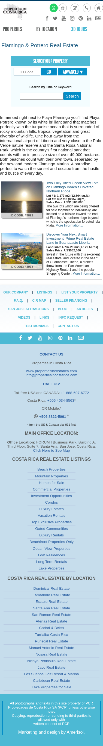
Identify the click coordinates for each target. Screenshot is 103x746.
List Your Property (79, 292)
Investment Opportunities (51, 496)
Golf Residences (51, 555)
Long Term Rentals (51, 562)
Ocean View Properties (51, 549)
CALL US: (51, 384)
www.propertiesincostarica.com (51, 371)
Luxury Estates (51, 509)
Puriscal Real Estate (51, 641)
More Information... (69, 225)
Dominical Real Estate (52, 588)
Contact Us (68, 326)
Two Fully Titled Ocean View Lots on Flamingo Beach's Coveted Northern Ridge (72, 187)
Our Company (15, 292)
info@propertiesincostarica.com (51, 375)
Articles (85, 309)
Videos (24, 317)
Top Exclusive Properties (51, 522)
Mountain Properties (51, 476)
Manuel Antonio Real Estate (51, 648)
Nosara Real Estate (51, 654)
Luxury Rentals (51, 535)
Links (44, 317)
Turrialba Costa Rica (51, 635)
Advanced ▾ (73, 71)
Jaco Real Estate (51, 667)
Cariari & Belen (51, 628)
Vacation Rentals (51, 515)
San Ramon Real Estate (51, 615)
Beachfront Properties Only (51, 542)
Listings (44, 292)
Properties (12, 29)
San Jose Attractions (28, 309)
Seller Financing (71, 300)
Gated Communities (51, 529)
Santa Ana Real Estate (51, 608)
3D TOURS (79, 29)
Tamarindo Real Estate (51, 595)
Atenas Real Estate (51, 621)
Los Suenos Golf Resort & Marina (51, 674)
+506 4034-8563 (60, 400)
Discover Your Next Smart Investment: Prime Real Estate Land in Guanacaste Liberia (70, 238)
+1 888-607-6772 (75, 393)
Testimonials (36, 326)
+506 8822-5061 (53, 417)
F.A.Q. (18, 300)
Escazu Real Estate (51, 602)
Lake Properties (52, 568)
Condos (51, 502)
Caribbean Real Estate (51, 681)
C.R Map (39, 300)
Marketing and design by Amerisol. (51, 732)
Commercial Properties (51, 489)
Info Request (71, 317)
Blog (62, 309)
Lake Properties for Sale (51, 687)
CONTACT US (51, 354)
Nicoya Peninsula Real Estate (51, 661)
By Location (46, 29)
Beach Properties (51, 469)
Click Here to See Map (51, 450)
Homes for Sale (51, 483)
